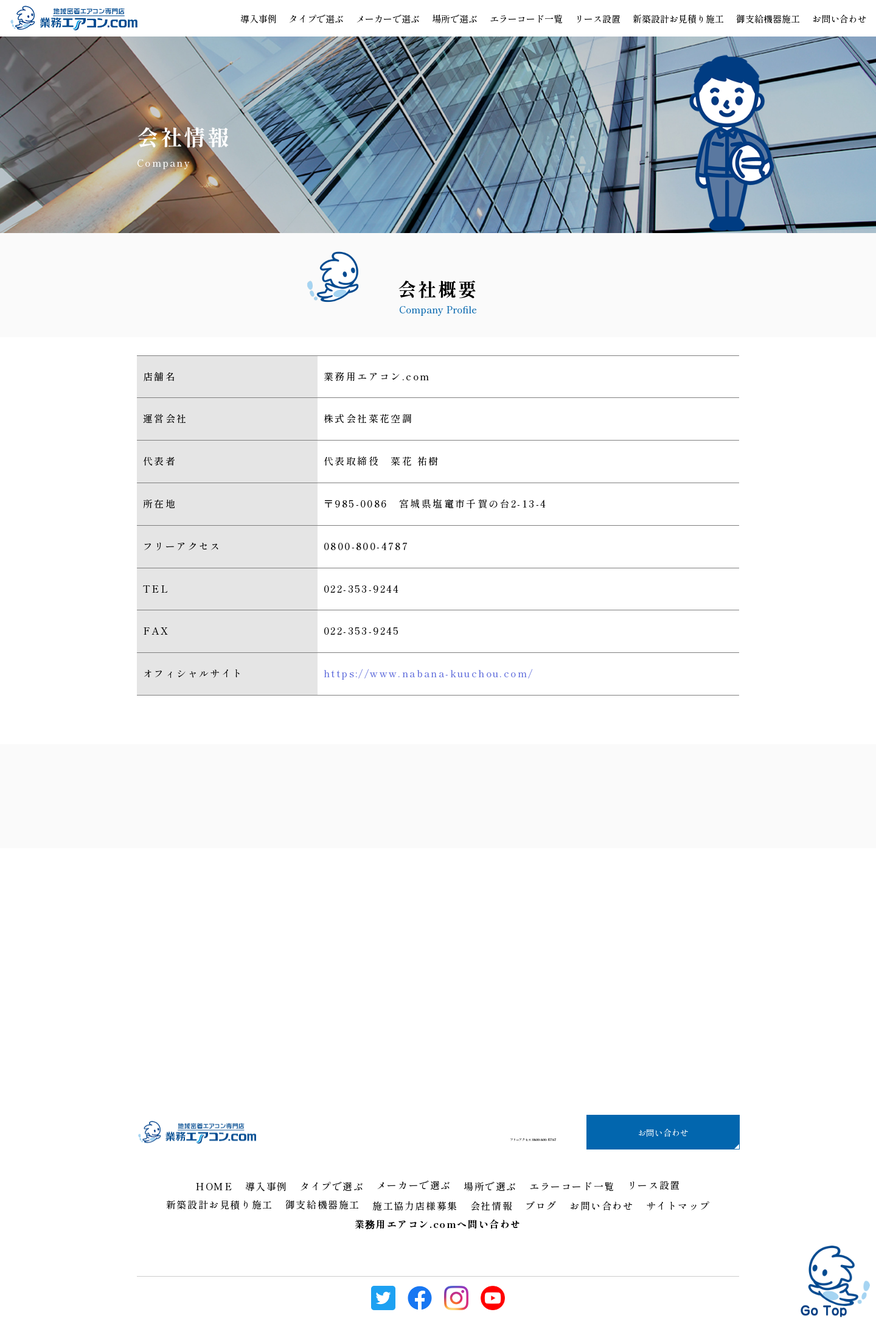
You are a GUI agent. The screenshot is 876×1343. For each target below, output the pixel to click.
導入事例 (258, 18)
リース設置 (597, 18)
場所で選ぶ (455, 18)
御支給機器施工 (768, 18)
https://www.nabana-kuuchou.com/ (429, 673)
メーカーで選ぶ (388, 18)
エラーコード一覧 (526, 18)
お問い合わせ (663, 1132)
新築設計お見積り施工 (678, 18)
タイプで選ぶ (316, 18)
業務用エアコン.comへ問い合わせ (438, 1224)
